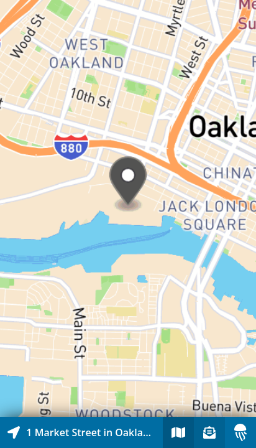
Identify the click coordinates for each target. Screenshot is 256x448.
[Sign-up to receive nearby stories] (209, 432)
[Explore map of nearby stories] (128, 208)
